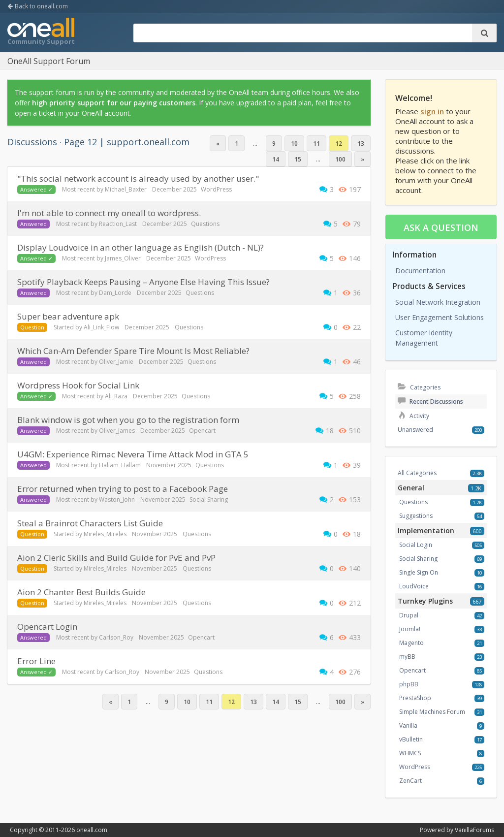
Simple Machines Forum (432, 712)
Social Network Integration (437, 302)
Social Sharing (208, 499)
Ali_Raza (116, 396)
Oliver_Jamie (116, 361)
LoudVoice (414, 586)
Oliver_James (117, 430)
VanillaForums (474, 830)
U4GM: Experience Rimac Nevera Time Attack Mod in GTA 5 (133, 454)
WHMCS (410, 753)
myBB (407, 656)
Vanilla (408, 725)
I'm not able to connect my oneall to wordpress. (109, 213)
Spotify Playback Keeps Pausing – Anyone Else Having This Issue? (143, 282)
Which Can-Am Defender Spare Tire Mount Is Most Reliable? (133, 350)
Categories (419, 387)
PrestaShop (415, 698)
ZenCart (410, 780)
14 (275, 159)
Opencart (202, 430)
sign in (432, 111)
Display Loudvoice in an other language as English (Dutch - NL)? (140, 247)
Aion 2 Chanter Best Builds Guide (81, 592)
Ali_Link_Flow (101, 327)
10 (294, 143)
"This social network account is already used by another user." (138, 178)
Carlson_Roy (116, 637)
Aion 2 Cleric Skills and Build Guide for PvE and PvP (116, 557)
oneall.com (91, 830)
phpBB (408, 684)
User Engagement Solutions (439, 317)
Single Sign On (418, 572)
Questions (205, 224)
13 (360, 143)
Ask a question (441, 227)
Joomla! (409, 629)
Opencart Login (47, 626)
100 (340, 159)
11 (316, 143)
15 (297, 159)
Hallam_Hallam (120, 465)
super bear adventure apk (68, 316)
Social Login (415, 545)
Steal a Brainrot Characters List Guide (90, 523)
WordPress (216, 189)
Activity (413, 416)
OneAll (40, 32)
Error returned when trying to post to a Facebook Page (122, 488)
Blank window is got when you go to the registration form (128, 419)
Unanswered (415, 429)
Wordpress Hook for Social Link (78, 385)
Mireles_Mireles (105, 534)
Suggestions (416, 516)
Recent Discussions (430, 401)
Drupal (408, 615)
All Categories (417, 473)
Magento (411, 643)
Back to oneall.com (37, 6)
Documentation (420, 270)
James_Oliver (123, 258)
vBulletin (411, 739)
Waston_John (117, 499)
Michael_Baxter (126, 189)
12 (338, 143)
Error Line (36, 661)
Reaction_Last (118, 224)
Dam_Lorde (115, 293)
